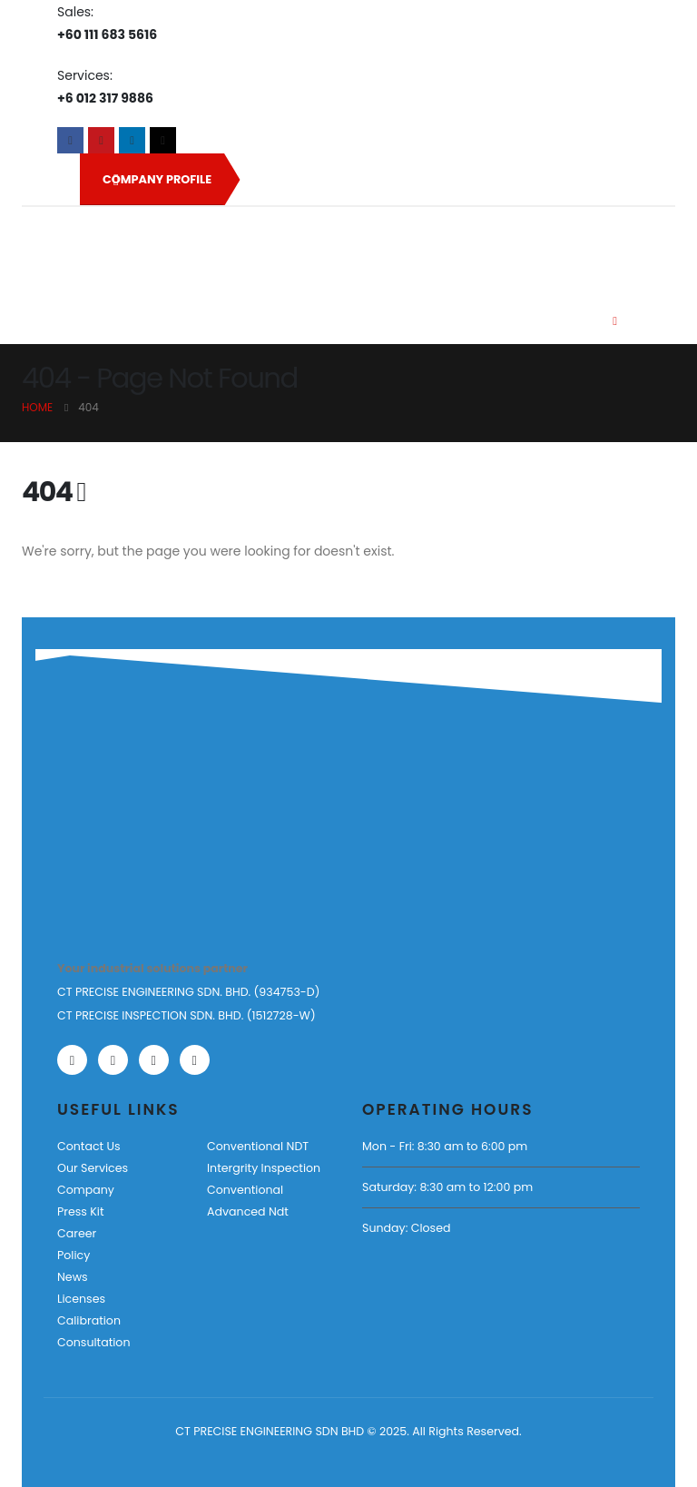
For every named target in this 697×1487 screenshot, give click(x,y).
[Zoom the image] (113, 834)
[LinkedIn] (132, 140)
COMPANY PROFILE (157, 180)
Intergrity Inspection (263, 1168)
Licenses (81, 1298)
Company (85, 1189)
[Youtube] (101, 140)
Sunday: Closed (406, 1228)
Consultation (93, 1342)
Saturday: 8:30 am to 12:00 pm (447, 1187)
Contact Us (89, 1146)
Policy (73, 1255)
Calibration (89, 1320)
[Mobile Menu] (615, 321)
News (72, 1277)
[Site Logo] (124, 248)
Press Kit (80, 1211)
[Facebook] (70, 140)
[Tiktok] (163, 140)
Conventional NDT (258, 1146)
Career (76, 1233)
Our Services (92, 1168)
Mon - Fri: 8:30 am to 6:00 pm (444, 1146)
